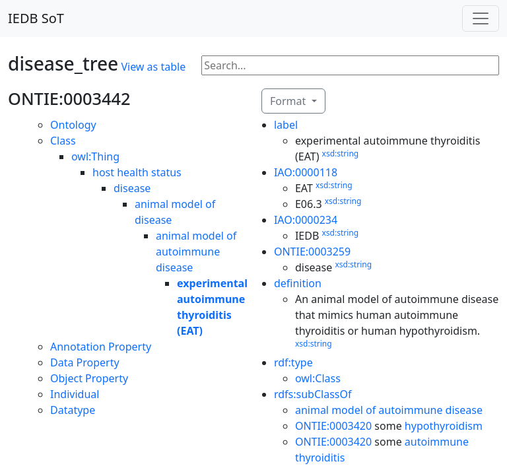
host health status (137, 172)
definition (297, 283)
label (286, 125)
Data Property (84, 362)
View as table (153, 66)
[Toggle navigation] (480, 18)
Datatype (72, 410)
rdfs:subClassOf (313, 394)
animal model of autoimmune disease (196, 251)
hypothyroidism (444, 426)
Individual (74, 394)
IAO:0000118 (305, 172)
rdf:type (293, 362)
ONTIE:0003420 (333, 426)
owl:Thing (95, 156)
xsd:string (340, 153)
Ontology (73, 125)
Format (289, 101)
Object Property (89, 378)
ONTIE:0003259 (312, 251)
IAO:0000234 (305, 220)
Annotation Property (100, 346)
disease (132, 188)
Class (63, 140)
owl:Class (318, 378)
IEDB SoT (36, 18)
